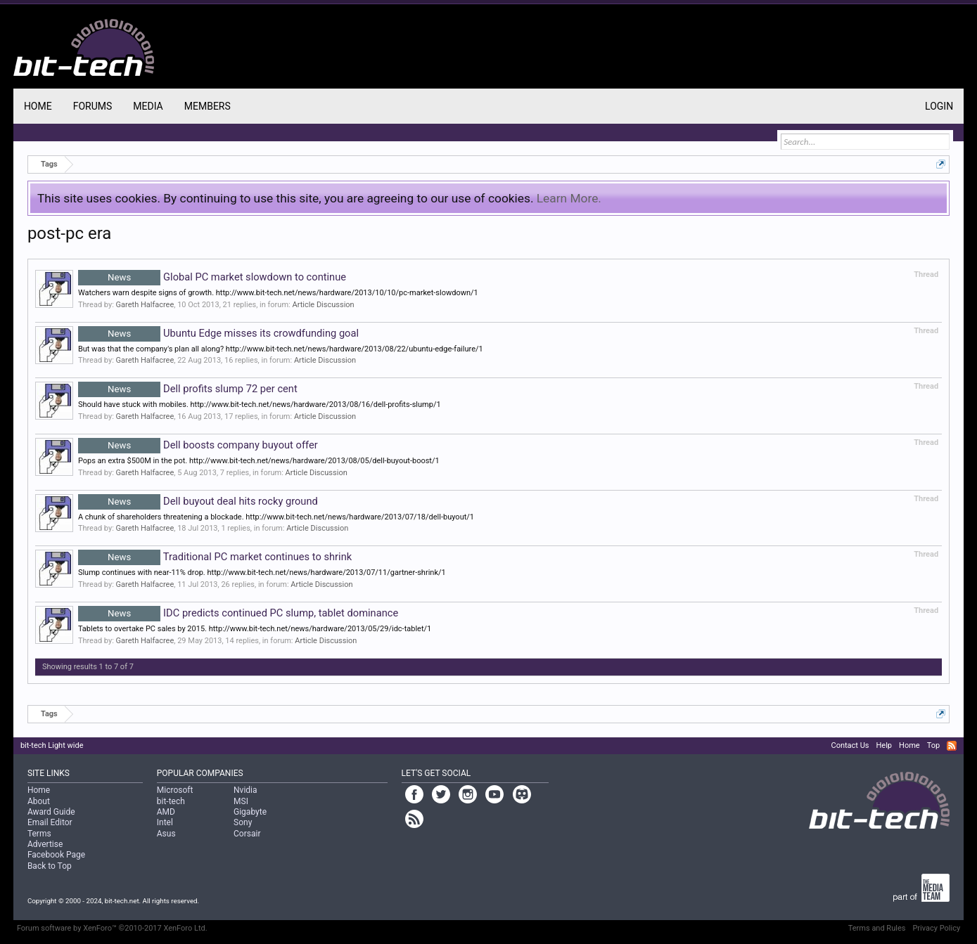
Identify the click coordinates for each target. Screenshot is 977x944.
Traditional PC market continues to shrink (215, 556)
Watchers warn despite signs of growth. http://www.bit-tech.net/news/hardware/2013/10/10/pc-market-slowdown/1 (278, 292)
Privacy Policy (936, 928)
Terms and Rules (877, 928)
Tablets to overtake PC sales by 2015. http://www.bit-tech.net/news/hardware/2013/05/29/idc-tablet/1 (254, 628)
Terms (39, 834)
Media (147, 106)
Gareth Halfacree (145, 304)
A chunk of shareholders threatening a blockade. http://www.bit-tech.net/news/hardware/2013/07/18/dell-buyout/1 (276, 517)
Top (933, 745)
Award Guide (51, 812)
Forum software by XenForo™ (112, 928)
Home (38, 106)
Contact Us (850, 745)
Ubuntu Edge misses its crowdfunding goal (218, 333)
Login (939, 106)
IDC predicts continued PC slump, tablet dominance (238, 613)
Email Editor (49, 822)
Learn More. (569, 198)
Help (884, 745)
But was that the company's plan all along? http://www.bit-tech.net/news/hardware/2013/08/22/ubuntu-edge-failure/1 (280, 349)
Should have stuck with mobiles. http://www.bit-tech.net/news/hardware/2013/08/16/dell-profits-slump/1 (259, 404)
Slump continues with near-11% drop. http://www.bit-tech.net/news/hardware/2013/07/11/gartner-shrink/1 (262, 572)
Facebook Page (56, 855)
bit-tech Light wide (52, 745)
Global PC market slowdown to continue (212, 277)
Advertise (45, 844)
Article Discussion (323, 304)
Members (207, 106)
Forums (93, 106)
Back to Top (49, 866)
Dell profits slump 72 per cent (188, 388)
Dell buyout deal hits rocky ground (198, 501)
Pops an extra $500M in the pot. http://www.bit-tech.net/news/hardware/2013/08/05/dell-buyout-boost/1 (259, 460)
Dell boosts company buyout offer (198, 445)
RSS (952, 746)
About (38, 801)
